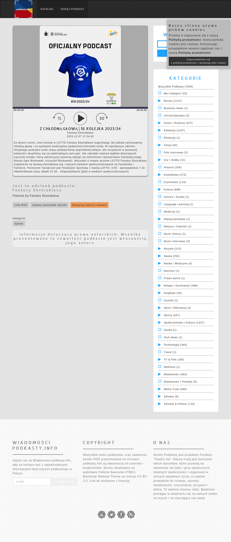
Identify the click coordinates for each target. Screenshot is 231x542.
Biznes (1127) (173, 100)
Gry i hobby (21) (174, 159)
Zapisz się (64, 482)
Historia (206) (173, 167)
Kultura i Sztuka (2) (176, 196)
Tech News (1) (173, 337)
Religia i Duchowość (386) (181, 285)
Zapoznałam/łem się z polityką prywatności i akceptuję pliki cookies (198, 61)
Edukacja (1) (172, 137)
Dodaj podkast (72, 9)
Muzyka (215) (172, 248)
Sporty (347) (172, 315)
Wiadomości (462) (175, 374)
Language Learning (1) (178, 204)
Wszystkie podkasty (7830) (175, 86)
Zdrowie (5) (171, 396)
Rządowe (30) (173, 293)
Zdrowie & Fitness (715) (179, 403)
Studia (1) (170, 330)
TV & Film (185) (174, 359)
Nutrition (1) (171, 270)
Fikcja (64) (171, 145)
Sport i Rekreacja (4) (177, 307)
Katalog (47, 9)
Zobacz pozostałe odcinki (49, 204)
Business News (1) (176, 108)
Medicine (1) (172, 211)
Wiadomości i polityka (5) (180, 381)
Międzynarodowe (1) (177, 219)
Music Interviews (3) (177, 241)
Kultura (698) (172, 189)
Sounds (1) (171, 300)
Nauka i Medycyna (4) (178, 263)
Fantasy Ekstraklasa (37, 190)
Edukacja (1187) (174, 130)
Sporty (18, 223)
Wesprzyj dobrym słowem (89, 204)
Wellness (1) (172, 366)
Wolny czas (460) (175, 389)
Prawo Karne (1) (174, 278)
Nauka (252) (172, 256)
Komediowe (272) (175, 174)
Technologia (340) (175, 344)
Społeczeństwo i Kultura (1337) (184, 322)
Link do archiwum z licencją (110, 480)
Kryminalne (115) (175, 182)
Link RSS (20, 204)
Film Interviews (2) (176, 152)
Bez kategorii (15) (175, 93)
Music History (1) (175, 233)
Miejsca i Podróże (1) (177, 226)
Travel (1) (170, 352)
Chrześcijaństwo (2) (176, 115)
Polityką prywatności (185, 39)
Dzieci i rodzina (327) (178, 123)
